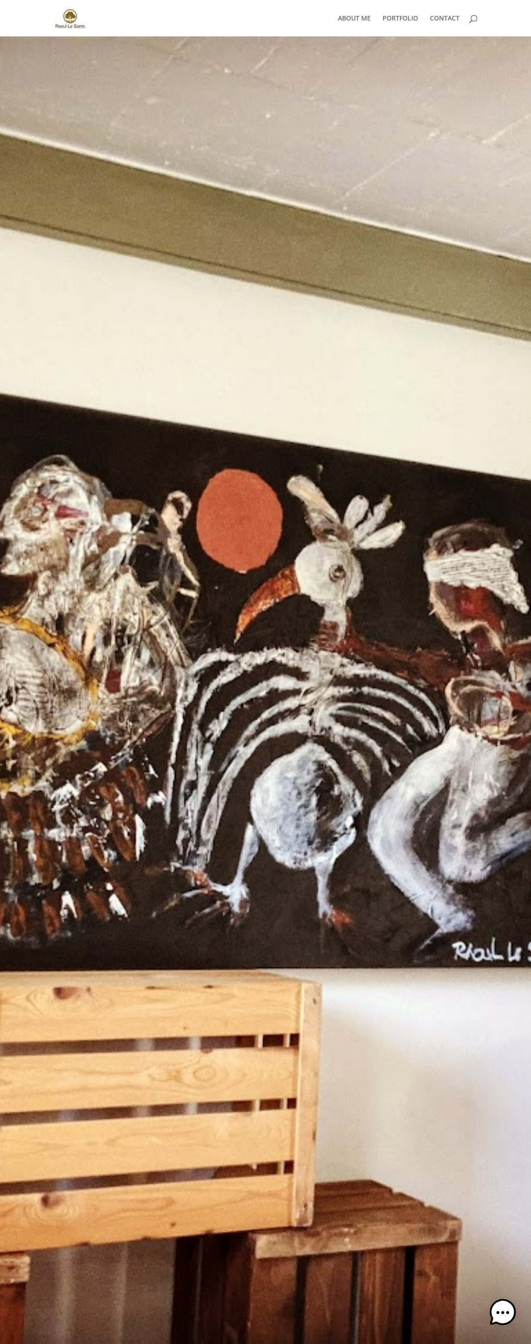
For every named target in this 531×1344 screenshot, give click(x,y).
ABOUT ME (354, 18)
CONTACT (445, 18)
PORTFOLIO (400, 18)
